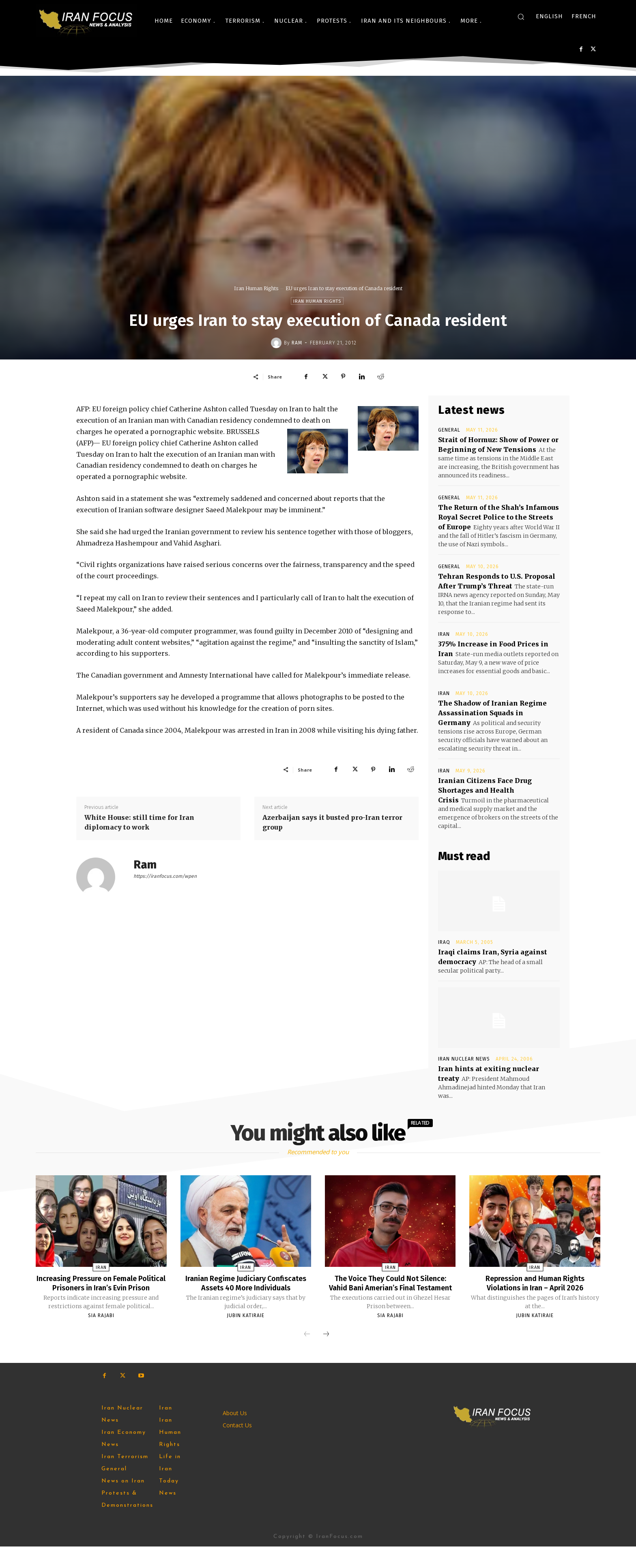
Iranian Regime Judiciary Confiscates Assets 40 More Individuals (246, 1287)
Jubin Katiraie (245, 1324)
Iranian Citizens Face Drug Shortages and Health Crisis (485, 790)
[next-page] (326, 1343)
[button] (521, 17)
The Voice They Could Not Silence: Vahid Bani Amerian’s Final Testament (390, 1287)
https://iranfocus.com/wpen (165, 876)
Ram (297, 343)
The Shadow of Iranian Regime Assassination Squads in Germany (492, 713)
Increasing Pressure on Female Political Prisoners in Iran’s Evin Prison (101, 1287)
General (449, 430)
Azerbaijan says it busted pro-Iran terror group (332, 822)
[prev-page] (307, 1343)
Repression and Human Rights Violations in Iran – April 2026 (535, 1282)
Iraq (444, 942)
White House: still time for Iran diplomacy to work (139, 822)
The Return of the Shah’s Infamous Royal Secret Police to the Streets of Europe (498, 517)
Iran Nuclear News (464, 1059)
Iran (444, 634)
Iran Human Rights (256, 288)
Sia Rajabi (101, 1324)
